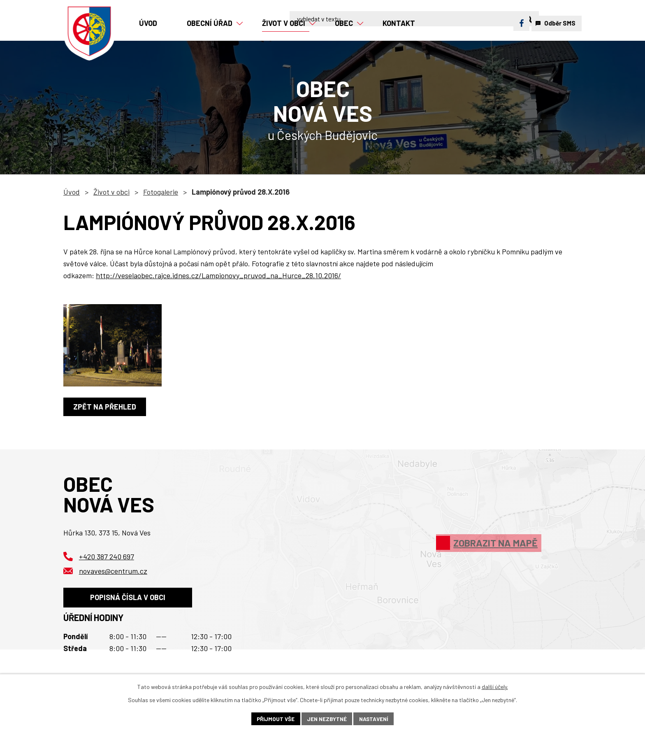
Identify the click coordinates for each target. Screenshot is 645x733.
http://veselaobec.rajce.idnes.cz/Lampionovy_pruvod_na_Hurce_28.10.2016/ (218, 275)
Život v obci (111, 191)
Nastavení (375, 718)
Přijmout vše (273, 718)
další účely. (495, 685)
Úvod (71, 191)
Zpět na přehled (105, 406)
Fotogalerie (160, 191)
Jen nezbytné (326, 718)
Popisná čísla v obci (129, 599)
